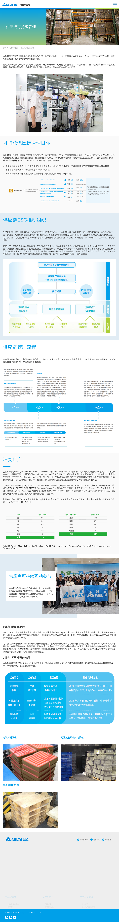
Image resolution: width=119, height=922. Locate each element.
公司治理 (48, 855)
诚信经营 (48, 868)
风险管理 (48, 866)
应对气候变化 (12, 882)
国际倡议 (10, 858)
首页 (4, 48)
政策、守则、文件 (13, 901)
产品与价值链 (13, 48)
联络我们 (10, 906)
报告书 (9, 903)
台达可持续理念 (13, 855)
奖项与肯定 (11, 866)
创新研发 (48, 860)
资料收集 (108, 840)
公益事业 (85, 882)
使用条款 (96, 840)
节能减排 (10, 884)
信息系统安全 (49, 858)
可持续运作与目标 (13, 860)
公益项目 (85, 884)
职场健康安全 (49, 884)
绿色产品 (85, 855)
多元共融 (48, 882)
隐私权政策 (84, 840)
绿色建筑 (10, 887)
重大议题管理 (12, 863)
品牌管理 (48, 863)
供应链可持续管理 (27, 48)
